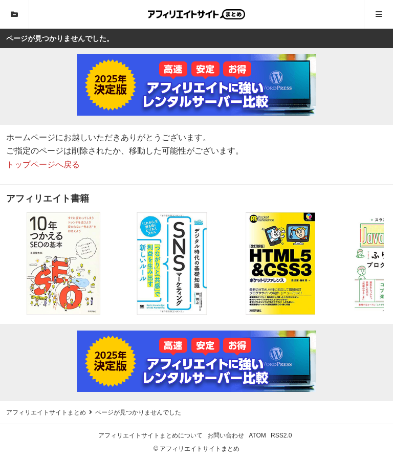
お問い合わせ (225, 435)
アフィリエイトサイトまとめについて (150, 435)
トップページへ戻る (43, 164)
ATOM (257, 435)
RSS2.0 (281, 435)
